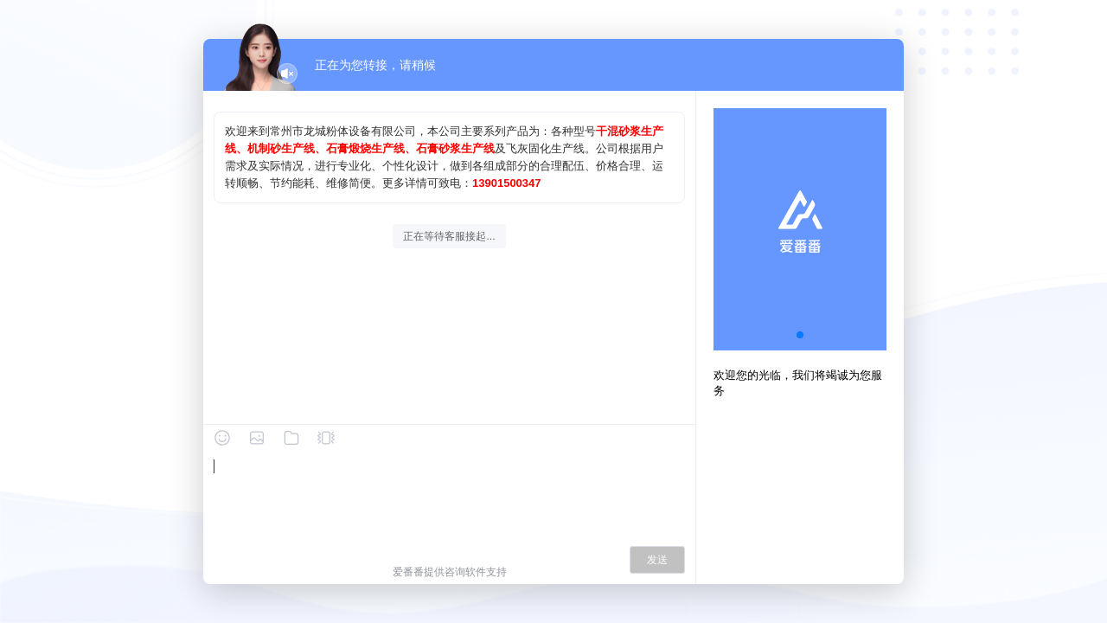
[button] (800, 334)
